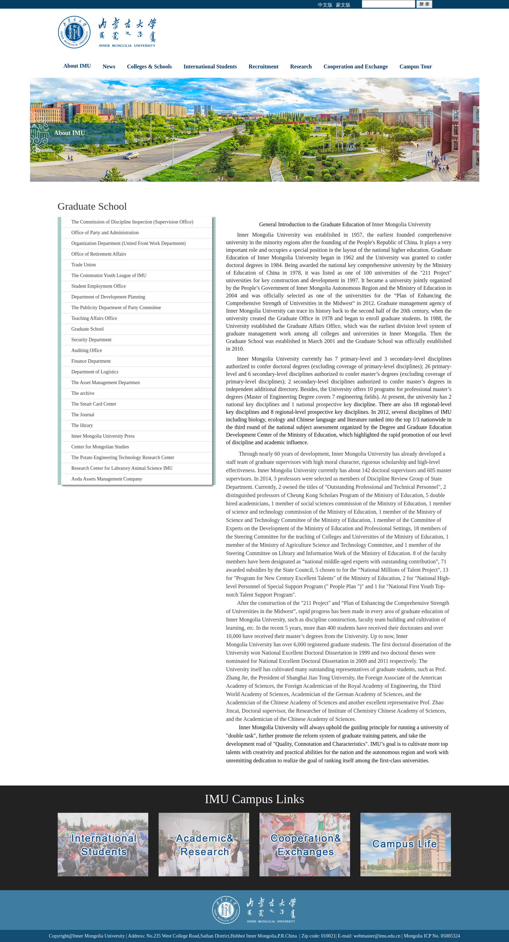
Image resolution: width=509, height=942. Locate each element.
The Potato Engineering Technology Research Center (123, 457)
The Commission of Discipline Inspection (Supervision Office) (133, 222)
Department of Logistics (95, 371)
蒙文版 (343, 5)
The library (82, 425)
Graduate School (88, 329)
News (109, 66)
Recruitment (264, 66)
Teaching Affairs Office (94, 318)
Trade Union (84, 264)
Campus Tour (415, 66)
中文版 (325, 5)
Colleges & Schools (149, 66)
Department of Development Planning (108, 296)
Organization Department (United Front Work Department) (129, 243)
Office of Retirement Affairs (99, 254)
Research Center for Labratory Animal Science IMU (122, 468)
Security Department (92, 339)
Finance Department (91, 361)
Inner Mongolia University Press (103, 436)
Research (301, 66)
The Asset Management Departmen (106, 382)
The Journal (83, 414)
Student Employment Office (99, 286)
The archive (83, 393)
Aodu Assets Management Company (107, 479)
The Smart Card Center (94, 404)
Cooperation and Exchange (356, 66)
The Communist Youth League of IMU (109, 275)
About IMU (77, 66)
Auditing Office (87, 350)
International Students (210, 66)
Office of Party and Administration (105, 232)
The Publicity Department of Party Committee (116, 307)
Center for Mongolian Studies (100, 446)
